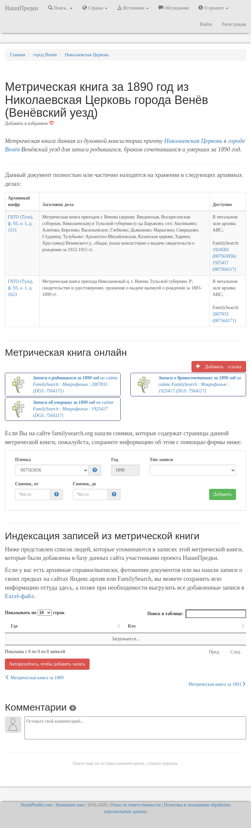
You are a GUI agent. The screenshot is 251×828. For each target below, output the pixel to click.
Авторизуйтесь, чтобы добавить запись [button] (47, 664)
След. (235, 651)
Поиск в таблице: (196, 614)
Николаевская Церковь (193, 140)
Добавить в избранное (29, 123)
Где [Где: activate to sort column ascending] (14, 626)
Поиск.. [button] (60, 7)
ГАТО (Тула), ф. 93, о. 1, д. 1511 (20, 224)
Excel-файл (19, 596)
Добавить (222, 494)
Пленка (23, 459)
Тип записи (161, 459)
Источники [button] (133, 7)
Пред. (214, 651)
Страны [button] (95, 7)
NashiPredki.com (36, 804)
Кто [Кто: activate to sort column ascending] (132, 626)
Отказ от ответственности (135, 804)
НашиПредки (21, 8)
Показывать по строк (34, 613)
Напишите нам (70, 804)
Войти (206, 24)
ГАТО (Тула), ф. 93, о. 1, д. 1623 (20, 288)
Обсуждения (174, 7)
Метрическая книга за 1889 (34, 677)
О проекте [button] (213, 7)
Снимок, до (84, 483)
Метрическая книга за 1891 (217, 684)
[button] (94, 470)
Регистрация (234, 24)
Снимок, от (26, 483)
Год (114, 459)
